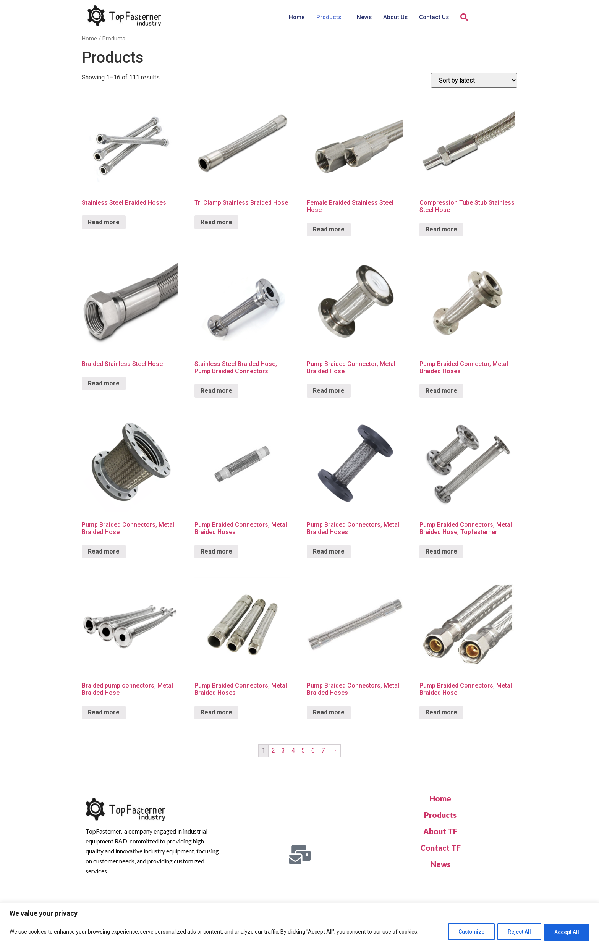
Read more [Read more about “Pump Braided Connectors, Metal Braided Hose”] (104, 551)
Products (328, 17)
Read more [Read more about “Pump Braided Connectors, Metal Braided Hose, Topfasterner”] (441, 551)
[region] (299, 925)
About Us (395, 17)
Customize (466, 932)
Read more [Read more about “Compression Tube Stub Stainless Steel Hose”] (441, 229)
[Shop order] (474, 80)
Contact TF (440, 847)
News (364, 17)
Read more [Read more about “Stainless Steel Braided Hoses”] (104, 222)
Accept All (566, 932)
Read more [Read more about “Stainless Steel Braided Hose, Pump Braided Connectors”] (216, 390)
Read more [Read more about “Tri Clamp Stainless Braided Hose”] (216, 222)
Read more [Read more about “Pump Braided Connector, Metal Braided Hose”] (329, 390)
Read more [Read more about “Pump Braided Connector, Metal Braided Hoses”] (441, 390)
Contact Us (434, 17)
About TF (440, 831)
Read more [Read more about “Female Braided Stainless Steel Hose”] (329, 229)
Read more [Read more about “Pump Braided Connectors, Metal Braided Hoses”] (216, 551)
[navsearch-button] (464, 17)
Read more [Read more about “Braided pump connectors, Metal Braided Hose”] (104, 712)
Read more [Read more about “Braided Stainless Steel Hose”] (104, 383)
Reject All (516, 932)
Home (297, 17)
